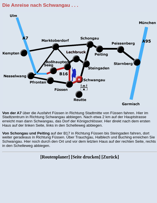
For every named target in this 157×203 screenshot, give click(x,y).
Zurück (110, 157)
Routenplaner (55, 157)
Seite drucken (85, 157)
